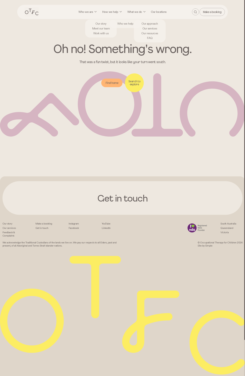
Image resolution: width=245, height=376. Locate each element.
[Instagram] (74, 223)
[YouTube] (106, 223)
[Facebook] (74, 228)
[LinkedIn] (106, 228)
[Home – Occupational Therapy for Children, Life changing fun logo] (32, 12)
